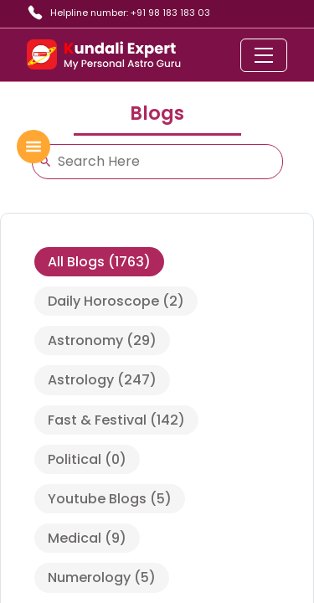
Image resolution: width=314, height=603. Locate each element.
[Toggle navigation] (263, 55)
